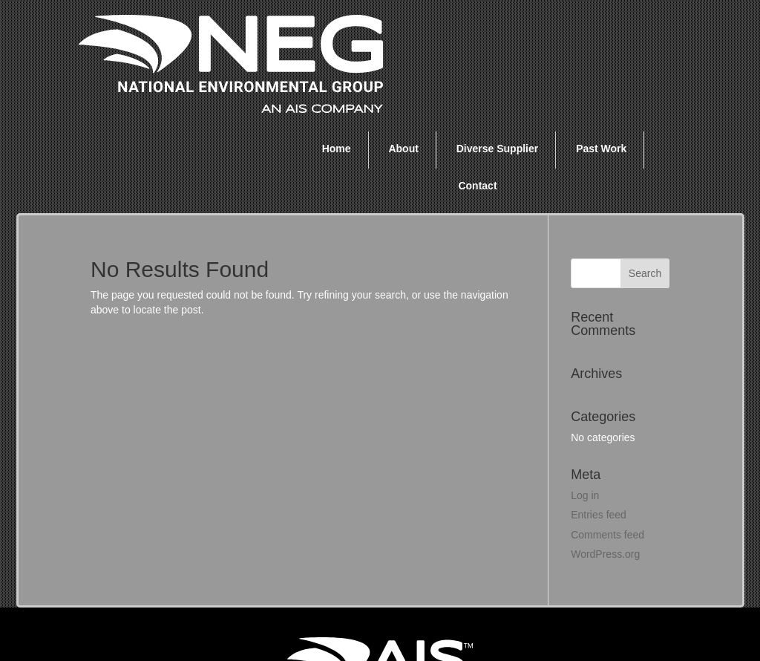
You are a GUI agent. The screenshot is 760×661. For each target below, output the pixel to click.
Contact (477, 80)
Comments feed (607, 429)
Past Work (601, 43)
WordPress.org (605, 449)
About (403, 43)
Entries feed (598, 409)
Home (336, 43)
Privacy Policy (575, 623)
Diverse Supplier (497, 43)
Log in (585, 390)
